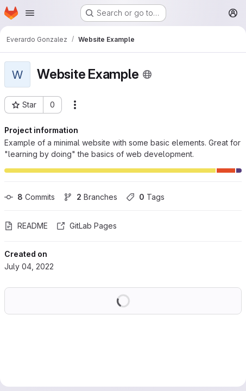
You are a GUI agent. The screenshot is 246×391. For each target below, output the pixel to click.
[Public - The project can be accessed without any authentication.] (147, 74)
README (26, 225)
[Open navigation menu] (30, 13)
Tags (145, 196)
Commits (29, 196)
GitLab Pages (86, 225)
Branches (90, 196)
